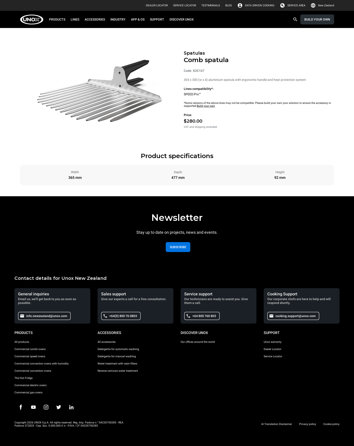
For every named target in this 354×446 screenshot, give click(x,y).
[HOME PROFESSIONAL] (33, 19)
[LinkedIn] (71, 407)
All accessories (107, 341)
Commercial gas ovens (28, 392)
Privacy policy (307, 424)
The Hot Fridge (23, 378)
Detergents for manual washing (117, 356)
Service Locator (273, 356)
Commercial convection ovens (32, 370)
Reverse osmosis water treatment (118, 370)
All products (21, 341)
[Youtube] (33, 407)
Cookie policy (331, 424)
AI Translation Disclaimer (276, 424)
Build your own (206, 105)
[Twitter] (58, 407)
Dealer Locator (272, 349)
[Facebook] (20, 407)
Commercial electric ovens (30, 385)
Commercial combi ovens (30, 349)
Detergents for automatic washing (118, 349)
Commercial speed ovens (29, 356)
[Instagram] (46, 407)
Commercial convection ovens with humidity (41, 363)
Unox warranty (273, 341)
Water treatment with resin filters (117, 363)
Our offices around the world (198, 341)
